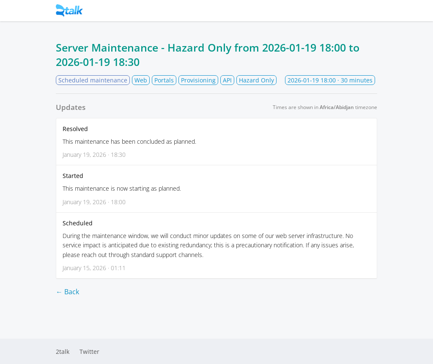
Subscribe (347, 11)
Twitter (89, 352)
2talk (62, 352)
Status (85, 10)
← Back (67, 291)
